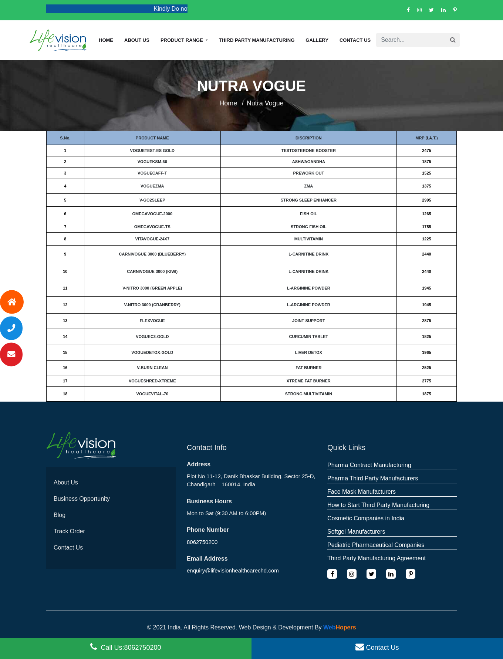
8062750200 (202, 542)
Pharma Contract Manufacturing (369, 465)
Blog (59, 515)
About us (136, 40)
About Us (66, 482)
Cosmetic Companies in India (365, 518)
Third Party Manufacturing (257, 40)
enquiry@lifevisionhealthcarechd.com (233, 570)
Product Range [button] (182, 40)
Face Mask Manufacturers (361, 492)
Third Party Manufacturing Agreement (376, 558)
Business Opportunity (82, 499)
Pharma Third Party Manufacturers (372, 478)
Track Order (69, 531)
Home (106, 40)
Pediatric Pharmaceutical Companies (375, 545)
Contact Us (355, 40)
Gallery (316, 40)
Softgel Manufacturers (356, 531)
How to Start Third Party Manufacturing (378, 505)
